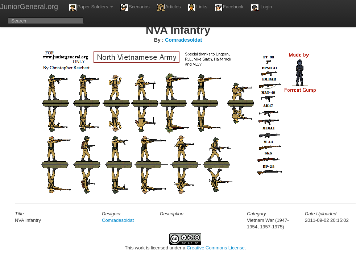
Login (261, 7)
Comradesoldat (183, 40)
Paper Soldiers (91, 7)
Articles (169, 7)
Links (197, 7)
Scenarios (135, 7)
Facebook (229, 7)
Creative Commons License (216, 247)
